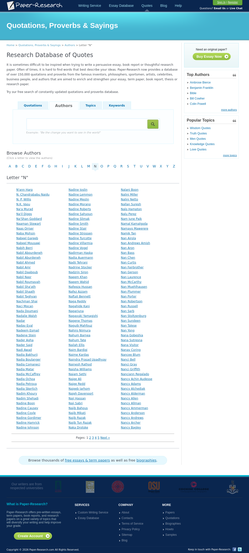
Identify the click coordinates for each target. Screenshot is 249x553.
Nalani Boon (129, 189)
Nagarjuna (76, 311)
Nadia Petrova (26, 384)
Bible (193, 93)
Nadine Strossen (80, 233)
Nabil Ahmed (25, 262)
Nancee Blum (130, 354)
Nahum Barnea (79, 335)
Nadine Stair (78, 228)
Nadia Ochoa (25, 379)
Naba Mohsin (25, 233)
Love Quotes (198, 149)
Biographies (173, 523)
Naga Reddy (77, 301)
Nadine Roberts (80, 209)
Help (178, 6)
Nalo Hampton (131, 209)
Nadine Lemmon (80, 194)
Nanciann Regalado (135, 374)
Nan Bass (127, 253)
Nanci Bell (128, 359)
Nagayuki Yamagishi (83, 316)
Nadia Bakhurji (27, 354)
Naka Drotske (78, 427)
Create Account (34, 536)
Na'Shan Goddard (29, 219)
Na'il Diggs (24, 214)
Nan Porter (128, 296)
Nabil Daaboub (27, 272)
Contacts (127, 518)
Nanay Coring (131, 350)
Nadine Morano (80, 204)
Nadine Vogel (78, 248)
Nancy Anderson (133, 413)
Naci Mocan (24, 306)
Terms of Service (132, 523)
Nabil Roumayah (28, 282)
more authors (229, 109)
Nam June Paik (131, 219)
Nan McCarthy (131, 282)
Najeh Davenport (81, 393)
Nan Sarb (127, 311)
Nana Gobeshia (132, 335)
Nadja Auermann (81, 257)
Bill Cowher (197, 98)
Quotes (147, 6)
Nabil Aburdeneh (28, 257)
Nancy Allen (129, 398)
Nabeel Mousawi (28, 243)
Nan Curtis (128, 262)
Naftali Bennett (80, 296)
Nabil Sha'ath (26, 287)
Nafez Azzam (78, 291)
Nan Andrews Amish (135, 243)
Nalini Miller (129, 194)
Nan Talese (129, 325)
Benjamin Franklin (201, 88)
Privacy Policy (131, 529)
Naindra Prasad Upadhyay (88, 359)
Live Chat (236, 8)
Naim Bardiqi (78, 350)
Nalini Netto (129, 199)
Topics (91, 105)
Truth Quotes (198, 133)
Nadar (20, 320)
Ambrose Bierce (200, 82)
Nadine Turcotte (80, 238)
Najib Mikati (77, 413)
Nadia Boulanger (28, 359)
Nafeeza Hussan (80, 287)
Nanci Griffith (130, 369)
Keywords (117, 105)
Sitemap (127, 534)
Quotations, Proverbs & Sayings (39, 45)
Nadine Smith (78, 223)
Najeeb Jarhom (79, 388)
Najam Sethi (77, 374)
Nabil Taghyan (26, 296)
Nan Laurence (131, 277)
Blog (163, 6)
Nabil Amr (23, 267)
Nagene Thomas (80, 320)
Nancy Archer (131, 422)
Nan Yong (127, 330)
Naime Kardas (79, 354)
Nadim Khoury (26, 393)
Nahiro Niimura (79, 330)
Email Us (219, 8)
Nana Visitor (130, 345)
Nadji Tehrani (78, 262)
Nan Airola (128, 238)
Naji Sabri (76, 403)
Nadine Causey (27, 408)
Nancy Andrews (132, 418)
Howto (169, 529)
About (125, 512)
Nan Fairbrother (132, 267)
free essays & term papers (87, 460)
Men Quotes (198, 138)
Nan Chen (128, 257)
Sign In (221, 2)
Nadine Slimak (79, 219)
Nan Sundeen (131, 320)
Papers (170, 512)
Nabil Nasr (23, 277)
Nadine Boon (25, 403)
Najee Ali (75, 379)
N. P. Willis (23, 199)
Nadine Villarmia (80, 243)
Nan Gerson (129, 272)
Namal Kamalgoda (134, 223)
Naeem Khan (78, 277)
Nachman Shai (26, 301)
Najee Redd (77, 384)
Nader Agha (25, 340)
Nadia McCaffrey (28, 374)
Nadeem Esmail (27, 330)
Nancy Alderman (133, 393)
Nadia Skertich (26, 388)
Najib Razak (77, 418)
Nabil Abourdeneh (29, 253)
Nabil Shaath (25, 291)
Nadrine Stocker (80, 267)
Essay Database (121, 6)
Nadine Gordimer (28, 418)
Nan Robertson (131, 301)
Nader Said (24, 345)
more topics (230, 155)
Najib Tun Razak (80, 422)
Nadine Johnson (27, 427)
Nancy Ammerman (134, 408)
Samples (171, 534)
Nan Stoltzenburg (133, 316)
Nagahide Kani (79, 306)
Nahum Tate (77, 340)
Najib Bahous (78, 408)
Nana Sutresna (131, 340)
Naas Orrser (25, 228)
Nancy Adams (131, 384)
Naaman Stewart (28, 223)
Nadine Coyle (26, 413)
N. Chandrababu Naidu (32, 194)
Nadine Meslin (79, 199)
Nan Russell (129, 306)
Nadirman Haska (81, 253)
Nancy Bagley (131, 427)
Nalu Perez (128, 214)
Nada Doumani (27, 311)
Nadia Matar (25, 369)
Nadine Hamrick (28, 422)
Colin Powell (198, 104)
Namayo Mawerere (134, 228)
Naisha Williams (80, 369)
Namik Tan (128, 233)
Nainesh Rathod (80, 364)
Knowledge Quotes (202, 144)
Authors (70, 45)
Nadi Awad (24, 350)
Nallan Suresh (131, 204)
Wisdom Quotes (200, 128)
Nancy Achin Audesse (136, 379)
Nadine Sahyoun (80, 214)
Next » (105, 437)
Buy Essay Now (212, 56)
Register (233, 2)
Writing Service (89, 6)
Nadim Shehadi (27, 398)
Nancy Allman (131, 403)
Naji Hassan (77, 398)
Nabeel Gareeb (27, 238)
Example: (63, 132)
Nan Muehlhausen (134, 287)
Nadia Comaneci (28, 364)
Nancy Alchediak (133, 388)
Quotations (33, 105)
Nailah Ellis (77, 345)
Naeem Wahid (79, 282)
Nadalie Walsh (26, 316)
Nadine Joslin (78, 189)
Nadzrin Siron (78, 272)
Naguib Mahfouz (80, 325)
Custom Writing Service (93, 512)
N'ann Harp (24, 189)
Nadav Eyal (24, 325)
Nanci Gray (129, 364)
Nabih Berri (24, 248)
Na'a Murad (24, 209)
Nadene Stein (26, 335)
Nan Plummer (131, 291)
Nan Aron (127, 248)
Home (10, 45)
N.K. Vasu (23, 204)
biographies (146, 460)
